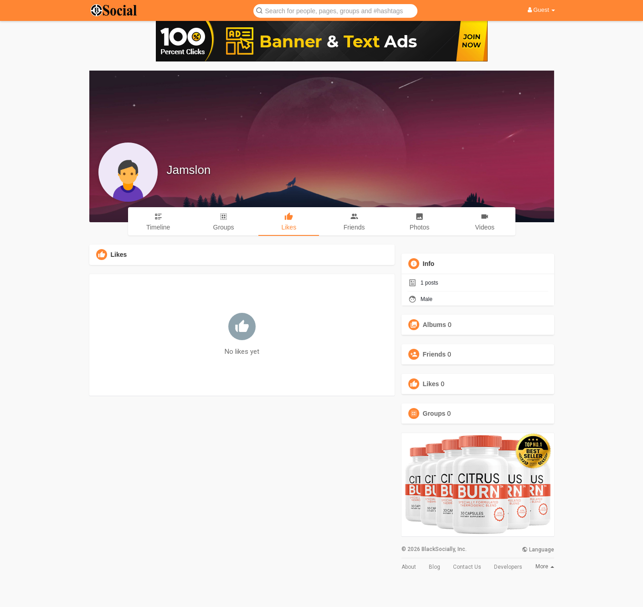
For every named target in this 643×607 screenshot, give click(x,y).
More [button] (544, 566)
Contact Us (467, 567)
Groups (434, 413)
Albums (434, 324)
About (408, 567)
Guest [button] (542, 9)
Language (538, 549)
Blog (434, 567)
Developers (508, 567)
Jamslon (189, 170)
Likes (431, 384)
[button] (335, 10)
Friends (434, 354)
